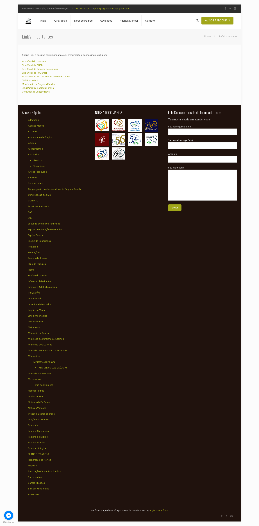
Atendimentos (35, 148)
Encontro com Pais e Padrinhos (44, 223)
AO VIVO (32, 131)
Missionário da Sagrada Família (38, 84)
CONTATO (33, 200)
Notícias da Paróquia (39, 402)
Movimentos (34, 379)
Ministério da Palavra (38, 333)
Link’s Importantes (37, 315)
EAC (30, 212)
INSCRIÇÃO (34, 292)
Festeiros (33, 246)
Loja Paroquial (35, 321)
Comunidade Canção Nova (36, 91)
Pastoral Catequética (38, 431)
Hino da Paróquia (37, 264)
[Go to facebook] (8, 515)
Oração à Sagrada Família (41, 413)
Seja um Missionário (38, 488)
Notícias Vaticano (37, 408)
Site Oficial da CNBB (32, 65)
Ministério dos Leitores (40, 344)
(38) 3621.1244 (81, 8)
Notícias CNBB (35, 396)
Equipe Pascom (36, 235)
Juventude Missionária (39, 304)
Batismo (32, 177)
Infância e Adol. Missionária (42, 287)
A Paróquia (33, 120)
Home (207, 36)
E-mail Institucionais (38, 206)
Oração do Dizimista (38, 419)
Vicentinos (33, 494)
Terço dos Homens (43, 385)
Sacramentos (35, 477)
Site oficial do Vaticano (34, 61)
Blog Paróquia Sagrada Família (38, 88)
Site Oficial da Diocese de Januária (40, 69)
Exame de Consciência (39, 241)
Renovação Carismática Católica (45, 471)
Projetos (32, 465)
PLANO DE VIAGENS (38, 454)
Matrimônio (34, 327)
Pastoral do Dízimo (38, 436)
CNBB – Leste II (30, 80)
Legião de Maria (36, 310)
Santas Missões (36, 483)
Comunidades (35, 183)
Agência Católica (159, 510)
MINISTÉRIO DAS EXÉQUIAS (53, 367)
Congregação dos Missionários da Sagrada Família (54, 189)
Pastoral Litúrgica (37, 448)
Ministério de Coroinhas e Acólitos (46, 339)
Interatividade (35, 298)
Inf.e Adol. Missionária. (40, 281)
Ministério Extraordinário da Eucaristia (47, 350)
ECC (30, 218)
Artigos (32, 143)
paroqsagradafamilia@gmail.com (112, 8)
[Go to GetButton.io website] (8, 522)
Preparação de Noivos (39, 459)
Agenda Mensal (36, 125)
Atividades (33, 154)
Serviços (37, 160)
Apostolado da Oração (40, 137)
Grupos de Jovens (37, 258)
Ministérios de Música (39, 373)
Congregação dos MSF (40, 195)
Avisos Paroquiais (37, 171)
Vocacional (39, 166)
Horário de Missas (37, 275)
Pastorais (33, 425)
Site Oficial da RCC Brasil (34, 72)
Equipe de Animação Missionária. (45, 229)
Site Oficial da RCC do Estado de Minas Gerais (46, 76)
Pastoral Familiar (36, 442)
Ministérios (34, 356)
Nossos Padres (36, 390)
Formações (34, 252)
